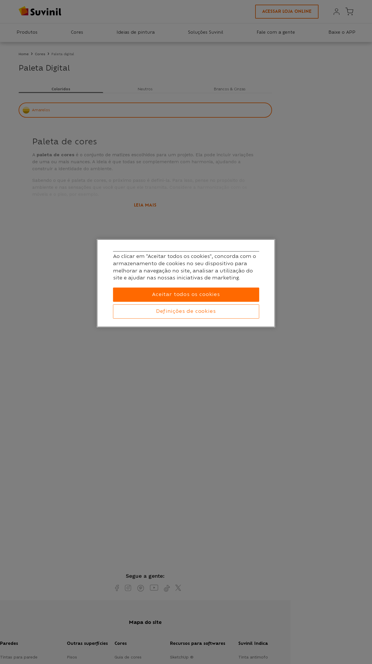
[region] (186, 283)
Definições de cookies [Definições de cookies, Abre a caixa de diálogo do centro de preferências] (186, 311)
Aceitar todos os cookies (186, 294)
